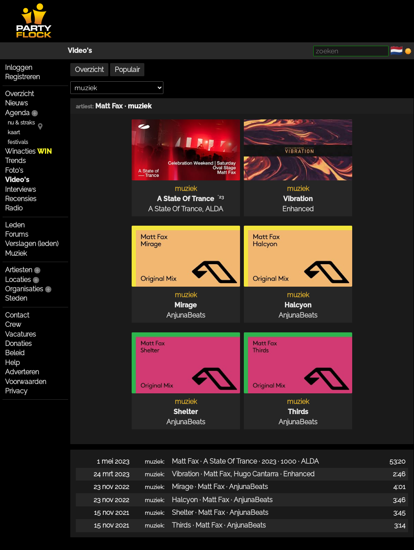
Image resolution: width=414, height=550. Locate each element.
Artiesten (18, 270)
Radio (13, 208)
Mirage (185, 305)
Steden (16, 298)
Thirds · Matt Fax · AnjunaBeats (219, 525)
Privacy (16, 391)
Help (12, 363)
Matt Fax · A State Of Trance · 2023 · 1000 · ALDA (245, 461)
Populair (127, 70)
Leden (15, 225)
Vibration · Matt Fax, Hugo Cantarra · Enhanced (243, 474)
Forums (16, 234)
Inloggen (18, 68)
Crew (13, 325)
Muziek (16, 253)
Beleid (15, 353)
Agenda (17, 113)
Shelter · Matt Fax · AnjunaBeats (220, 513)
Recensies (20, 199)
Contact (17, 315)
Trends (15, 161)
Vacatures (20, 334)
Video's (80, 51)
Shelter (186, 412)
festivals (18, 142)
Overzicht (19, 94)
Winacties (28, 151)
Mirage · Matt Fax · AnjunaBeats (220, 487)
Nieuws (16, 103)
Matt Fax (109, 106)
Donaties (18, 344)
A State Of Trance (185, 199)
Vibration (298, 199)
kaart (14, 132)
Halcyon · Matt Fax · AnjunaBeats (222, 500)
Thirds (298, 412)
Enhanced (298, 209)
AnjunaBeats (185, 315)
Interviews (20, 189)
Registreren (22, 77)
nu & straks (21, 122)
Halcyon (298, 305)
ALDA (214, 209)
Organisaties (24, 289)
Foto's (14, 170)
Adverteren (22, 372)
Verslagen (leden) (31, 244)
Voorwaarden (25, 382)
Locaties (18, 280)
